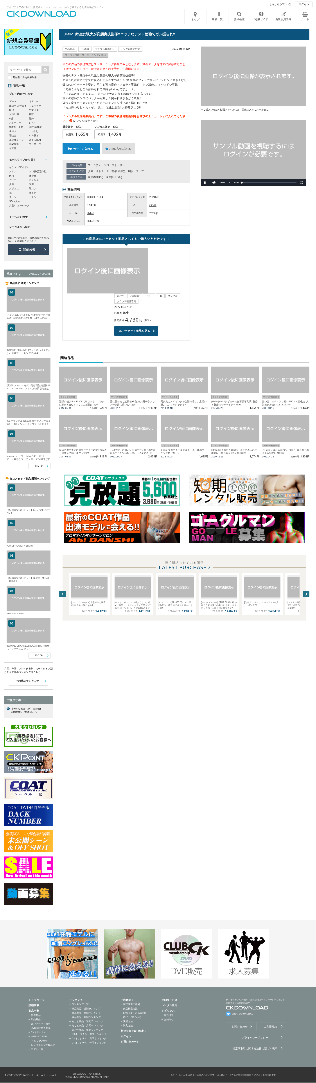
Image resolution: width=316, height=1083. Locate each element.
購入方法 (128, 1025)
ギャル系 (34, 180)
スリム (12, 171)
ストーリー (118, 165)
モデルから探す (18, 217)
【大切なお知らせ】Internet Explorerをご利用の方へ (26, 710)
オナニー (34, 101)
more (39, 465)
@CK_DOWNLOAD (242, 1014)
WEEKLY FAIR (39, 1036)
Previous (62, 548)
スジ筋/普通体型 (116, 171)
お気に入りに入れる (120, 148)
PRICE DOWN (39, 1040)
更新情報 (169, 1015)
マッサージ (35, 144)
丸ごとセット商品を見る (134, 285)
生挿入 (12, 131)
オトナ (100, 171)
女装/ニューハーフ (19, 205)
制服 (130, 171)
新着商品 (36, 1015)
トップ (195, 19)
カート (305, 19)
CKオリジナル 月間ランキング (89, 1038)
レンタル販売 (169, 1005)
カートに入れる (83, 149)
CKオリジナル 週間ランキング (89, 1034)
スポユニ (14, 188)
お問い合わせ (240, 1026)
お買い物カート (130, 1041)
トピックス (168, 1010)
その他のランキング (27, 680)
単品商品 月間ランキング (86, 1012)
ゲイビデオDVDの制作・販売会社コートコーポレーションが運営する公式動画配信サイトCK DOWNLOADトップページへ (42, 14)
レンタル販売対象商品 (43, 1045)
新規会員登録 (283, 19)
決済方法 (128, 1021)
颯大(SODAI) (95, 177)
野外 (31, 118)
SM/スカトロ (16, 127)
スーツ (140, 171)
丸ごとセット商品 (40, 1023)
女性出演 (14, 114)
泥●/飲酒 (14, 144)
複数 (31, 114)
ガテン (32, 197)
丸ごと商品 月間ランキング (87, 1025)
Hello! (90, 213)
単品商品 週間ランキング (86, 1008)
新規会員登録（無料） (134, 1031)
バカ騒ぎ (34, 135)
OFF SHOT (35, 140)
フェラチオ (94, 165)
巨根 (11, 176)
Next (306, 548)
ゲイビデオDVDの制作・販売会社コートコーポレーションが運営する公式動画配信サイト (55, 7)
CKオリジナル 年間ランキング (89, 1042)
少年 (90, 171)
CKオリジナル (38, 1032)
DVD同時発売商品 (40, 1028)
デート (12, 101)
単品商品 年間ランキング (86, 1017)
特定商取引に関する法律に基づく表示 (255, 1048)
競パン (32, 188)
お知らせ (169, 1019)
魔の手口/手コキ (18, 105)
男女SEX (34, 110)
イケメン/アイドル (19, 167)
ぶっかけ (34, 131)
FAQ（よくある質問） (135, 1012)
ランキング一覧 (80, 1004)
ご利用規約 (270, 1026)
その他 (12, 148)
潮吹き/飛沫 (35, 127)
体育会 (32, 176)
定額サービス (169, 1000)
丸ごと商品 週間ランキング (87, 1021)
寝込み (12, 135)
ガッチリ (14, 180)
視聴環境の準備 (131, 1004)
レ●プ (32, 122)
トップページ (36, 1000)
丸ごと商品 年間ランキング (87, 1030)
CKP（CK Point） (132, 1017)
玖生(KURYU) (114, 177)
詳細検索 (29, 250)
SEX (106, 165)
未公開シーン (16, 140)
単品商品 (36, 1019)
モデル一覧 (37, 1049)
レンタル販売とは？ (86, 120)
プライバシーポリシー (255, 1037)
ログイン (304, 4)
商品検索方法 (130, 1008)
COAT (152, 205)
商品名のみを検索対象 (25, 77)
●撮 (11, 118)
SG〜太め (14, 201)
